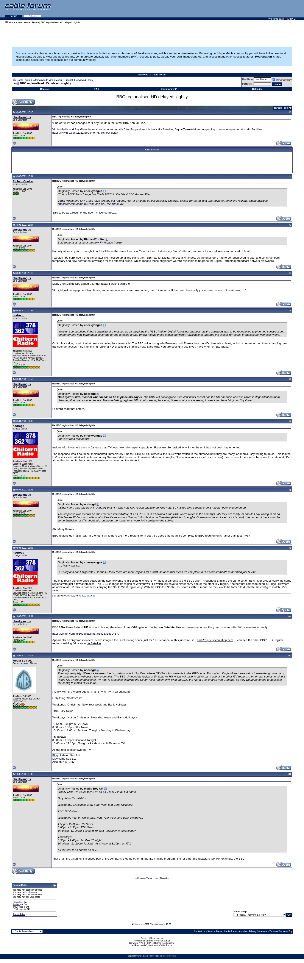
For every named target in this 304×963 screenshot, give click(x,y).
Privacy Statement (258, 931)
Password (247, 84)
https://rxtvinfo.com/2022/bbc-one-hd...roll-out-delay (85, 132)
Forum (14, 16)
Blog (55, 755)
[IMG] (15, 907)
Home (27, 22)
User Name (247, 79)
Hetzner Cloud (170, 956)
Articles (33, 16)
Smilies (16, 904)
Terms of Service (278, 931)
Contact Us (199, 931)
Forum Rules (19, 914)
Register (45, 89)
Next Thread (161, 878)
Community (169, 89)
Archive (243, 931)
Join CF (292, 18)
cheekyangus (22, 117)
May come (58, 758)
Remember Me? (282, 80)
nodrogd (18, 315)
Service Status (214, 931)
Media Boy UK (22, 660)
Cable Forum (24, 80)
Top (291, 931)
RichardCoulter (23, 181)
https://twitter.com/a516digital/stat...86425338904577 (86, 633)
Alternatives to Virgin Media (47, 80)
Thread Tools (281, 107)
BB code (17, 902)
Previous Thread (145, 878)
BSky (71, 761)
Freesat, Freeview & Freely (79, 80)
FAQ (96, 89)
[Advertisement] (251, 8)
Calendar (257, 89)
